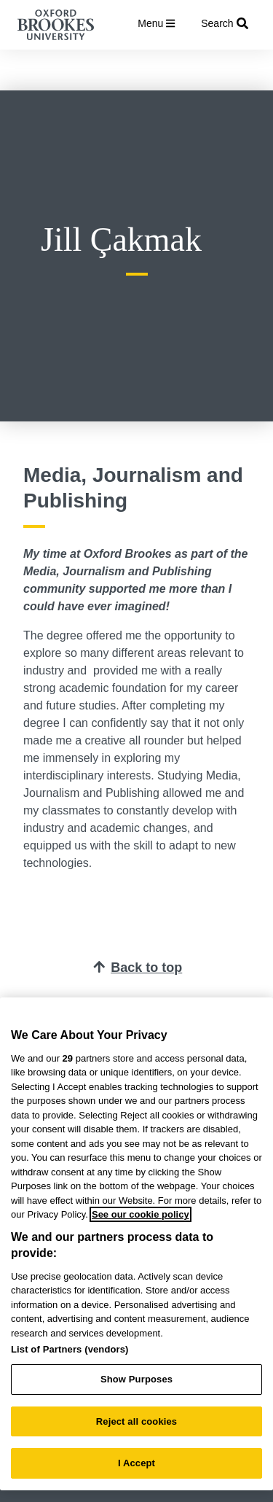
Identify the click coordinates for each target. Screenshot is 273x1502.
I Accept (136, 1463)
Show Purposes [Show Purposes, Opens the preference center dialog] (136, 1379)
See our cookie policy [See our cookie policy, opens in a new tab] (140, 1214)
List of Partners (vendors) (70, 1349)
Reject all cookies (136, 1421)
